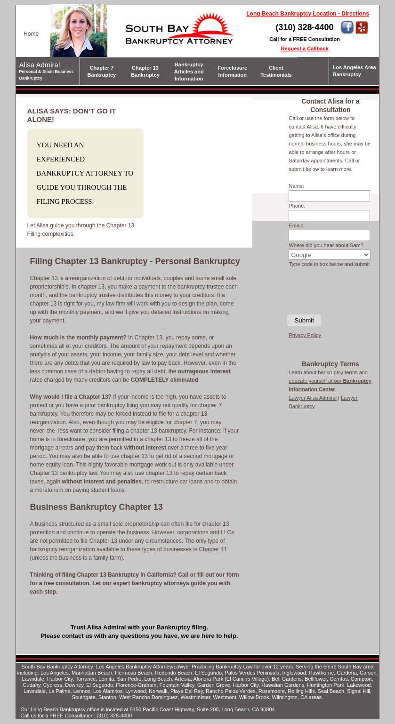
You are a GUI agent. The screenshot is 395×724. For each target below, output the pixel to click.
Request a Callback (305, 48)
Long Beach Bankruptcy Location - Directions (307, 13)
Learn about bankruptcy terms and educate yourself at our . (330, 381)
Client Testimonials (275, 71)
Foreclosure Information (232, 71)
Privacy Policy (305, 335)
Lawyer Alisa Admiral (313, 398)
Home (31, 34)
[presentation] (330, 290)
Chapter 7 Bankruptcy (102, 71)
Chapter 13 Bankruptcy (145, 71)
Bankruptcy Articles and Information (189, 71)
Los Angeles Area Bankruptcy (354, 70)
